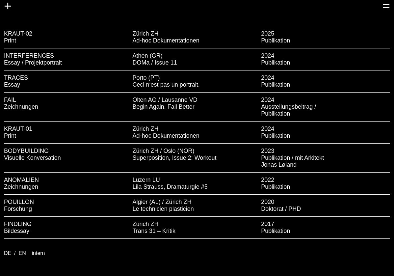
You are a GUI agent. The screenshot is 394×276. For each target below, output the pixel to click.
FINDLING (18, 224)
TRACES (16, 77)
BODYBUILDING (26, 151)
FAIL (10, 100)
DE (8, 253)
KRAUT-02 (18, 33)
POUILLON (19, 202)
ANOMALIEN (21, 180)
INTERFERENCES (29, 55)
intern (38, 253)
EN (22, 253)
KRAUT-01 (18, 128)
